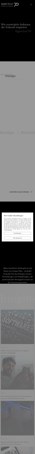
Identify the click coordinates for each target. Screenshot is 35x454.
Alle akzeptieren (17, 238)
